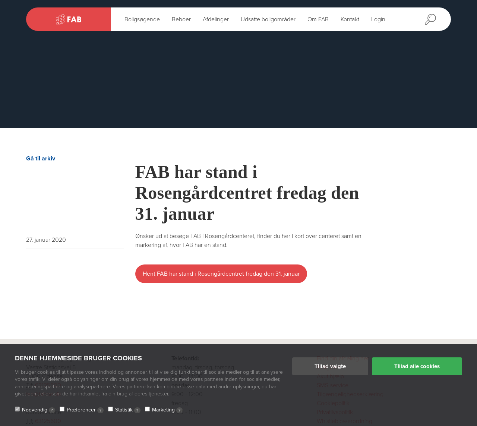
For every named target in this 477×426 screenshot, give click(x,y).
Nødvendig (38, 410)
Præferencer (85, 410)
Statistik (127, 410)
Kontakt (350, 19)
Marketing (167, 410)
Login (378, 19)
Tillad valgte (330, 366)
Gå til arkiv (40, 158)
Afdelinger (216, 19)
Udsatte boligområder (268, 19)
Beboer (181, 19)
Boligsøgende (142, 19)
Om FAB (318, 19)
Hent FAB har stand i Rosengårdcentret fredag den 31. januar (221, 274)
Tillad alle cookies (417, 366)
